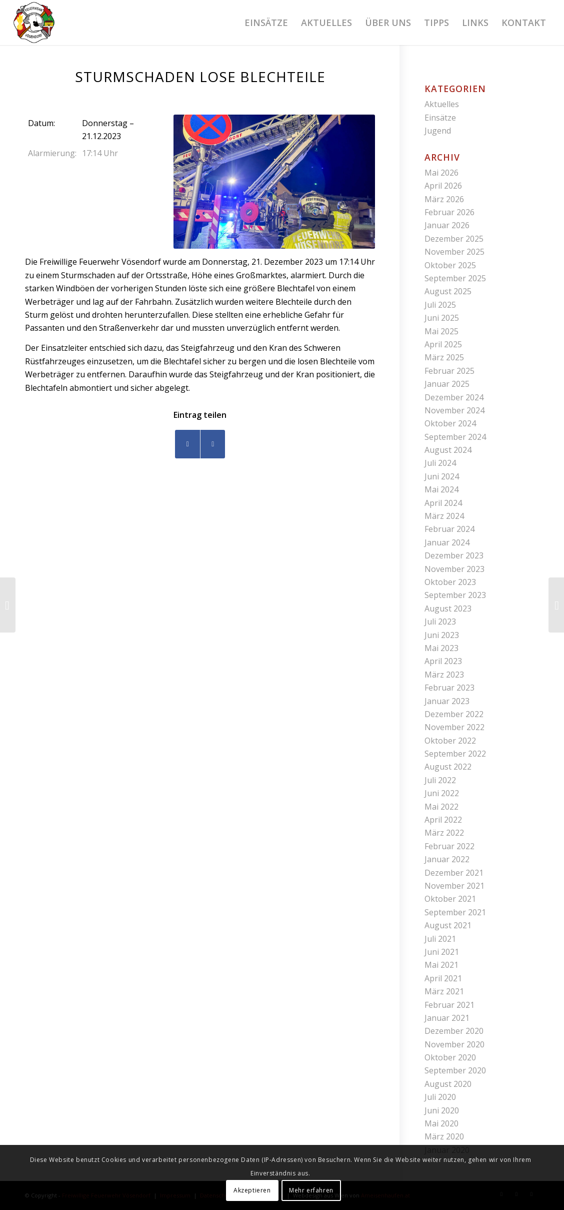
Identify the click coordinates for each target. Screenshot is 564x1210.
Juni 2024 (441, 476)
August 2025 (448, 291)
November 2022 (454, 727)
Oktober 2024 (450, 423)
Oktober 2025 (450, 265)
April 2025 (443, 344)
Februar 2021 (449, 1004)
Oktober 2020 (450, 1057)
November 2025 (454, 251)
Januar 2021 (447, 1017)
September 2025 (455, 278)
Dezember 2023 (454, 555)
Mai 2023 (441, 648)
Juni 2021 (441, 951)
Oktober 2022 (450, 740)
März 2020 (444, 1136)
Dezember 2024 (454, 397)
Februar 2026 (449, 212)
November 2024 (454, 410)
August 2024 (448, 449)
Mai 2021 (441, 964)
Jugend (437, 130)
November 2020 (454, 1044)
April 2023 (443, 661)
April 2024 (443, 502)
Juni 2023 (441, 635)
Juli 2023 (440, 621)
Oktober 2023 (450, 581)
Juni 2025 (441, 317)
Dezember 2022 (454, 714)
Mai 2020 (441, 1123)
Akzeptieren (252, 1190)
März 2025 (444, 357)
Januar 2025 (447, 383)
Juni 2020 (441, 1110)
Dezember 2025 (454, 238)
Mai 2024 (441, 489)
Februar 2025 (449, 370)
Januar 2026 (447, 225)
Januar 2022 (447, 859)
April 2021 (443, 978)
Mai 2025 (441, 331)
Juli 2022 (440, 780)
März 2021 (444, 991)
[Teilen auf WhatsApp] (212, 444)
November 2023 (454, 568)
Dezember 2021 (454, 872)
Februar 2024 (449, 528)
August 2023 (448, 608)
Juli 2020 (440, 1096)
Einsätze (440, 117)
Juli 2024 (440, 462)
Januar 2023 (447, 701)
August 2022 (448, 766)
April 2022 (443, 819)
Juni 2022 (441, 793)
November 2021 (454, 885)
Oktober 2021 (450, 898)
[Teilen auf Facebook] (187, 444)
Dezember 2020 (454, 1030)
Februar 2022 (449, 846)
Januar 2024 (447, 542)
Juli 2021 (440, 938)
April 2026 (443, 185)
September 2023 (455, 594)
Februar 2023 (449, 687)
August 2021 (448, 925)
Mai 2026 (441, 172)
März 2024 (444, 515)
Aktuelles (441, 104)
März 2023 (444, 674)
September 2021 (455, 912)
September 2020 (455, 1070)
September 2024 (455, 436)
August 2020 (448, 1083)
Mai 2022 (441, 806)
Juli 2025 (440, 304)
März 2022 (444, 832)
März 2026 (444, 199)
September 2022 (455, 753)
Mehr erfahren (311, 1190)
